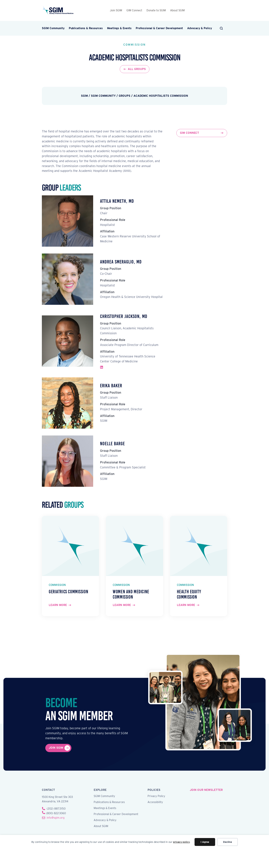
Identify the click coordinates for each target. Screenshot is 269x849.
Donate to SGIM (156, 10)
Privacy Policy (156, 796)
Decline (227, 842)
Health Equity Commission (189, 594)
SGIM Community (53, 28)
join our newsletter (206, 790)
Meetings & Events (119, 28)
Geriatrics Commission (68, 591)
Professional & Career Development (159, 28)
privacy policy (181, 842)
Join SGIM (116, 10)
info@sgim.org (56, 817)
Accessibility (155, 802)
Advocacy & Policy (199, 28)
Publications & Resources (86, 28)
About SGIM (177, 10)
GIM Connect (134, 10)
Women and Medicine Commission (131, 594)
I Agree (205, 842)
